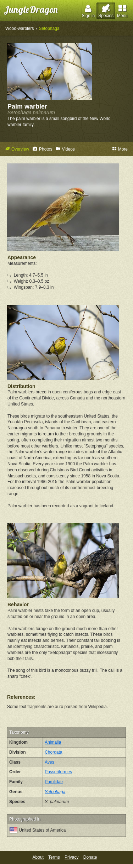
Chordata (53, 752)
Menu (122, 11)
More (120, 149)
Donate (90, 857)
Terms (54, 857)
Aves (49, 762)
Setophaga (49, 28)
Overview (17, 149)
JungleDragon (31, 9)
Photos (42, 149)
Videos (65, 149)
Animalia (53, 742)
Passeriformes (58, 771)
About (38, 857)
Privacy (71, 857)
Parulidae (54, 781)
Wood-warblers (19, 28)
